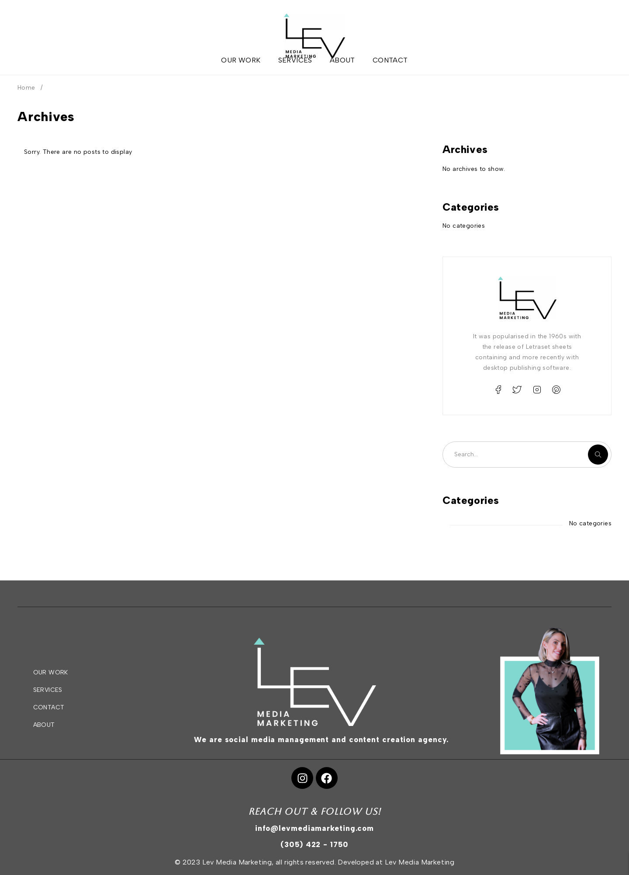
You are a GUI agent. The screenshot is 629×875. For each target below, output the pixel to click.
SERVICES (47, 690)
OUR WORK (50, 672)
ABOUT (44, 725)
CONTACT (49, 707)
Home (26, 87)
